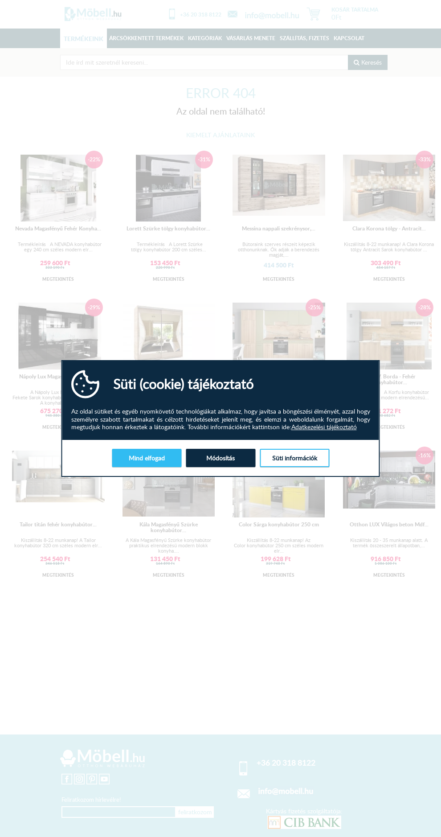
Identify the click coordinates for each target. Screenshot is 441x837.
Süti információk (294, 458)
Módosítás (220, 458)
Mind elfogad (147, 458)
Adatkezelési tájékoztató (324, 427)
